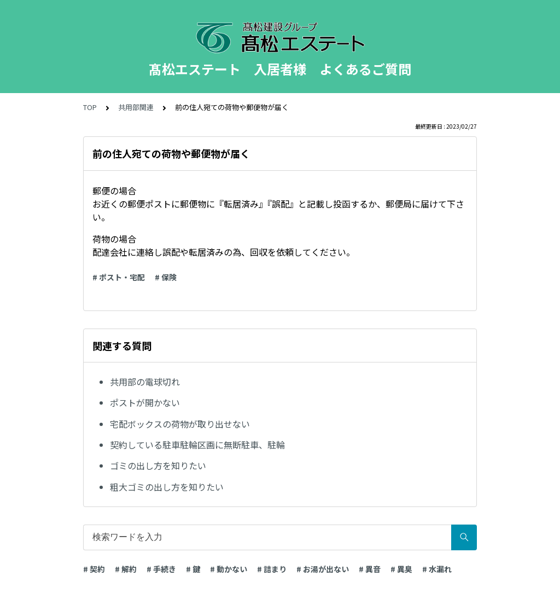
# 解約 (126, 568)
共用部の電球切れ (145, 381)
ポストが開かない (145, 402)
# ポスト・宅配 (118, 277)
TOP (90, 107)
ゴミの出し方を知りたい (158, 465)
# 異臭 (401, 568)
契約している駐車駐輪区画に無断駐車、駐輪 (197, 444)
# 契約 (94, 568)
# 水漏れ (437, 568)
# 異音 (370, 568)
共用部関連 (136, 107)
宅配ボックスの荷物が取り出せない (180, 423)
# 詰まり (272, 568)
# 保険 (166, 277)
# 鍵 (193, 568)
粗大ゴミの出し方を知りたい (167, 486)
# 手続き (161, 568)
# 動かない (228, 568)
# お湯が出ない (322, 568)
